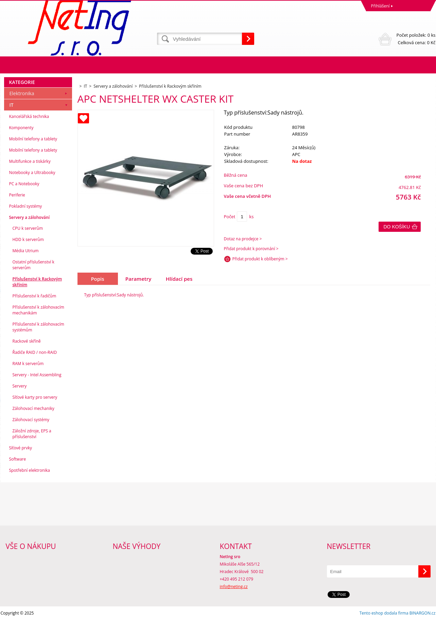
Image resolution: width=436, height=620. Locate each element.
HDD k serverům (28, 239)
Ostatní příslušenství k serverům (33, 265)
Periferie (17, 195)
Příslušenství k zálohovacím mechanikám (38, 310)
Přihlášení (380, 6)
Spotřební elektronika (29, 470)
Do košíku (397, 226)
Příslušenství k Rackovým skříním (37, 282)
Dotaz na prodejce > (243, 239)
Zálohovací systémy (31, 420)
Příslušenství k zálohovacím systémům (38, 327)
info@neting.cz (234, 586)
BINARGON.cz (422, 613)
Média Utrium (26, 251)
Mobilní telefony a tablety (33, 139)
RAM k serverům (28, 363)
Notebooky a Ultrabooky (32, 172)
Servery (20, 386)
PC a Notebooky (24, 184)
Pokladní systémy (25, 206)
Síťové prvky (20, 448)
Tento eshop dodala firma (384, 613)
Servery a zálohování (29, 217)
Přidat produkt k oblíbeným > (260, 259)
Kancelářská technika (29, 116)
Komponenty (21, 128)
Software (17, 459)
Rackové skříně (27, 341)
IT (12, 105)
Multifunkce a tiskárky (30, 161)
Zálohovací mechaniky (33, 408)
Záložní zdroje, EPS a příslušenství (32, 434)
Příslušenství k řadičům (34, 296)
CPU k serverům (28, 228)
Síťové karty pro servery (35, 397)
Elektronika (22, 93)
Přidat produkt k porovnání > (251, 249)
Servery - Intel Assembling (37, 375)
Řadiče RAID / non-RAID (35, 352)
